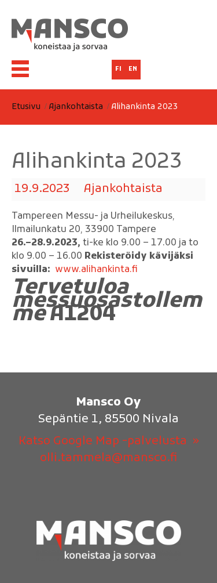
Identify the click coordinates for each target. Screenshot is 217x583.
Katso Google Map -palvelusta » (109, 441)
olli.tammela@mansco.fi (108, 458)
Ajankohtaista (76, 107)
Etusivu (26, 107)
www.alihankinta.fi (96, 270)
